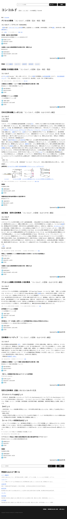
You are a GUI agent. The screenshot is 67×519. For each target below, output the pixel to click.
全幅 (13, 132)
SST (32, 123)
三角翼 (39, 293)
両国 (34, 76)
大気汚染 (22, 140)
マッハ (3, 78)
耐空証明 (31, 64)
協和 (4, 27)
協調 (63, 224)
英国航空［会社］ (12, 356)
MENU (2, 1)
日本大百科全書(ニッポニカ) (12, 112)
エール (40, 152)
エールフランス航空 (13, 166)
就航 (53, 27)
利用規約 (44, 509)
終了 (6, 29)
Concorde (7, 17)
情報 (19, 32)
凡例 (21, 32)
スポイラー (17, 64)
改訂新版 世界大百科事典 (11, 213)
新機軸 (3, 148)
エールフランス (45, 130)
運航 (2, 29)
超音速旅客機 (46, 76)
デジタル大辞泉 (7, 21)
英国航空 (6, 130)
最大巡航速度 (60, 76)
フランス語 (5, 76)
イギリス (11, 27)
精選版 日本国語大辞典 (9, 69)
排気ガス (14, 140)
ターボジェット (58, 226)
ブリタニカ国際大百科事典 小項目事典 (15, 282)
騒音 (10, 140)
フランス (16, 27)
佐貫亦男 (24, 64)
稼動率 (27, 144)
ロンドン (31, 130)
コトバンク (7, 4)
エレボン (37, 64)
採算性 (11, 146)
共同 (21, 27)
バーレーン (37, 130)
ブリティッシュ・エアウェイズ (18, 130)
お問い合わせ (61, 509)
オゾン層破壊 (9, 64)
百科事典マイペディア (9, 337)
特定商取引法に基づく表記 (53, 509)
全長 (23, 132)
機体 (60, 150)
